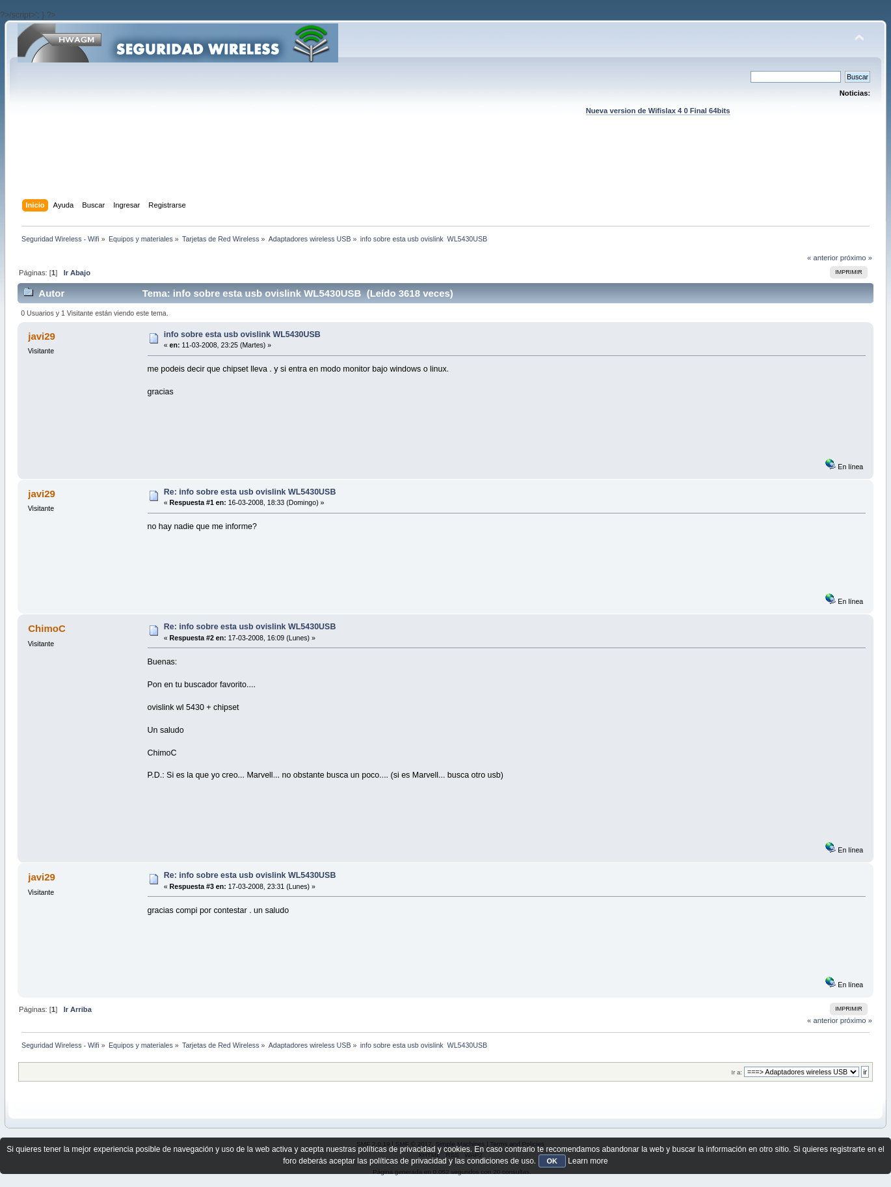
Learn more (587, 1161)
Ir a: (737, 1072)
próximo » (856, 258)
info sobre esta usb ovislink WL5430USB (242, 334)
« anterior (822, 258)
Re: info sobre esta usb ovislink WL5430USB (250, 492)
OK (552, 1161)
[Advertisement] (445, 170)
